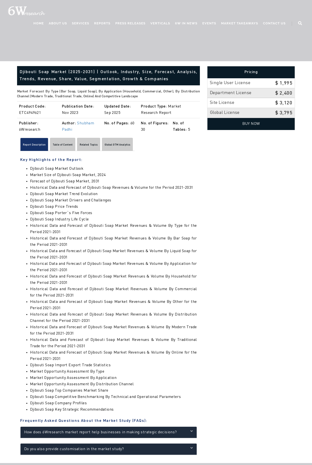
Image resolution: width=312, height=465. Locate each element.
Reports (102, 23)
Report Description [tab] (40, 146)
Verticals (160, 23)
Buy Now (251, 124)
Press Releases (130, 23)
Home (38, 23)
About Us (58, 23)
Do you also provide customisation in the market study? (108, 450)
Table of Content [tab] (81, 146)
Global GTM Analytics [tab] (157, 146)
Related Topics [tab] (117, 146)
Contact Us (274, 23)
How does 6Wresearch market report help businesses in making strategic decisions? (108, 433)
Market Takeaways (239, 23)
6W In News (186, 23)
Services (80, 23)
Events (209, 23)
